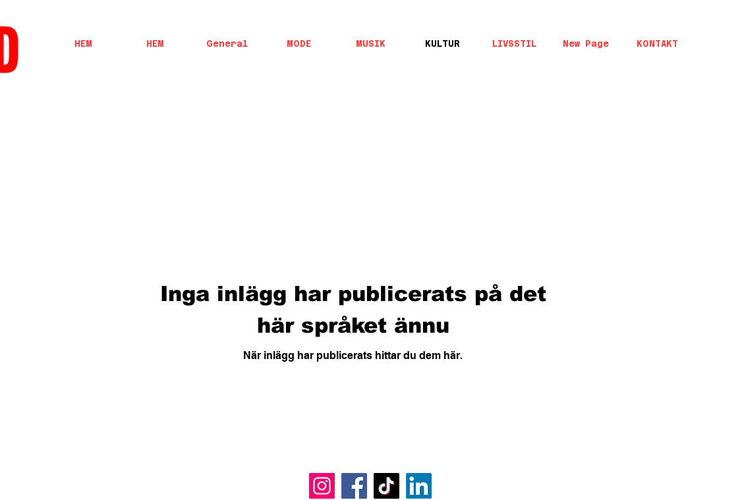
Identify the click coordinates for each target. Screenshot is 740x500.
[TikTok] (386, 486)
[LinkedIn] (419, 486)
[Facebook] (354, 486)
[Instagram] (322, 486)
